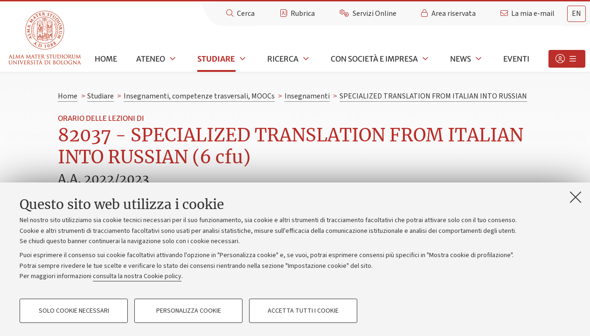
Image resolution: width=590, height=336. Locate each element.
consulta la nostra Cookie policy (137, 276)
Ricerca (282, 58)
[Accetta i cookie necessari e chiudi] (575, 196)
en (576, 13)
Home (106, 58)
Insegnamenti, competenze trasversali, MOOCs (199, 96)
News (460, 58)
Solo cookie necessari (74, 310)
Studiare (216, 58)
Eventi (516, 58)
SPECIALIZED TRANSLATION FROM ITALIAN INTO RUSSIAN (433, 96)
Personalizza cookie (188, 310)
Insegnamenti (307, 96)
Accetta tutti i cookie (303, 310)
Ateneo (150, 58)
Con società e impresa (374, 58)
